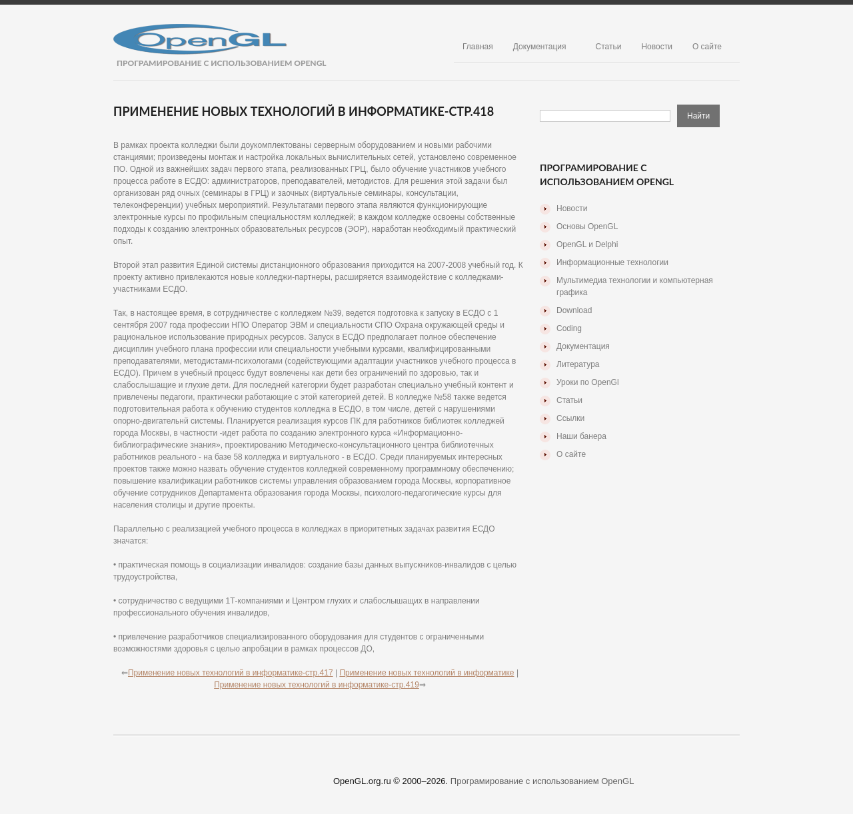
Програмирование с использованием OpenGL (542, 781)
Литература (578, 364)
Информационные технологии (612, 262)
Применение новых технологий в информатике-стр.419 (316, 684)
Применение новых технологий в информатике (426, 672)
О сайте (707, 46)
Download (574, 310)
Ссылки (570, 418)
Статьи (609, 46)
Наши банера (581, 436)
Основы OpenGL (587, 226)
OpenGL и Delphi (587, 244)
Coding (569, 328)
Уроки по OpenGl (587, 382)
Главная (477, 46)
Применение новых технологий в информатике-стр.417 (230, 672)
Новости (656, 46)
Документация (539, 46)
